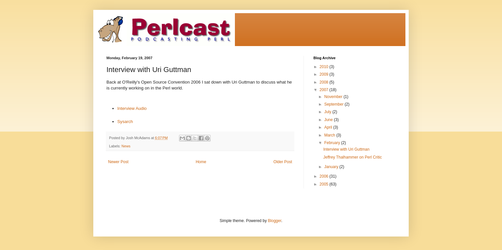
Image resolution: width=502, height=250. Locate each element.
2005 (325, 184)
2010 (325, 66)
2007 (325, 90)
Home (201, 162)
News (126, 146)
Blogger (274, 220)
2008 (325, 82)
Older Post (282, 162)
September (334, 104)
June (329, 119)
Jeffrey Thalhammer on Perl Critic (352, 157)
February (332, 142)
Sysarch (125, 121)
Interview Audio (132, 108)
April (328, 127)
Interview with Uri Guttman (346, 149)
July (328, 112)
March (330, 135)
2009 (325, 74)
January (331, 166)
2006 (325, 176)
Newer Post (118, 162)
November (334, 96)
